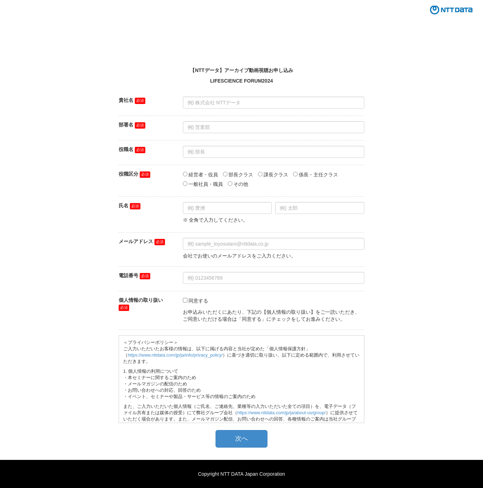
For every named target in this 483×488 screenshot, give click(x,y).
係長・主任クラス (318, 174)
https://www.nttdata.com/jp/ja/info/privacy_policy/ (175, 355)
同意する (198, 301)
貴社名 (126, 100)
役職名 (126, 149)
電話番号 (128, 275)
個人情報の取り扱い (141, 300)
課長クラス (276, 174)
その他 (240, 184)
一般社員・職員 (205, 184)
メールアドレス (136, 241)
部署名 (126, 125)
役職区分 (128, 174)
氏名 (123, 205)
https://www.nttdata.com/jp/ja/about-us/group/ (281, 412)
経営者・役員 (203, 174)
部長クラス (241, 174)
